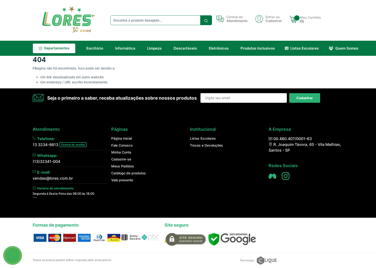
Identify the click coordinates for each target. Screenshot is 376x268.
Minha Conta (121, 152)
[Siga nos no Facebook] (272, 176)
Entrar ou (272, 17)
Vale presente (122, 180)
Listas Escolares (203, 138)
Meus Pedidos (122, 166)
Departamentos (54, 48)
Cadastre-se (121, 159)
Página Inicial (121, 138)
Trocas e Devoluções (206, 145)
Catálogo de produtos (128, 173)
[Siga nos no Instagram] (285, 176)
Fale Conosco (122, 145)
